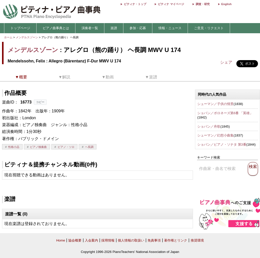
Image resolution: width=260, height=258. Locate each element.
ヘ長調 (89, 146)
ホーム (8, 37)
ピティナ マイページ (171, 4)
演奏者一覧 (90, 28)
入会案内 (91, 240)
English (226, 4)
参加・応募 (137, 28)
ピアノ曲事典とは (56, 28)
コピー (40, 102)
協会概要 (75, 240)
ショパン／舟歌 (208, 126)
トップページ (20, 28)
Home (60, 240)
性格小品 (13, 146)
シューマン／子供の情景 (215, 104)
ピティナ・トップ (135, 4)
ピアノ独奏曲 (38, 146)
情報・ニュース (170, 28)
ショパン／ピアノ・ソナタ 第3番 (221, 144)
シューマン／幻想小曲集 (215, 135)
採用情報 (108, 240)
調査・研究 (203, 4)
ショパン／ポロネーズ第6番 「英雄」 (225, 113)
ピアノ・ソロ (66, 146)
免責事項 (154, 240)
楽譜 (113, 28)
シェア (226, 62)
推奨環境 (197, 240)
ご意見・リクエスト (209, 28)
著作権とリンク (175, 240)
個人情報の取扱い (131, 240)
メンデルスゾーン (27, 37)
